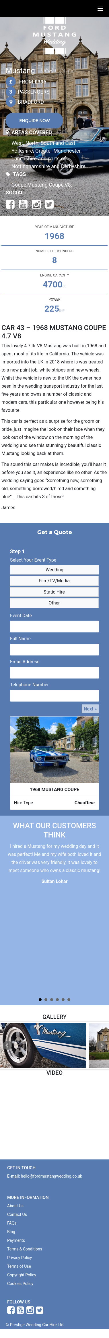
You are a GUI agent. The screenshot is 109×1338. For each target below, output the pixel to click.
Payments (16, 1240)
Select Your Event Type (33, 560)
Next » (90, 709)
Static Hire (52, 592)
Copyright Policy (21, 1275)
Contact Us (17, 1214)
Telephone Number (29, 684)
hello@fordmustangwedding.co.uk (51, 1176)
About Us (15, 1206)
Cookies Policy (20, 1283)
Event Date (21, 615)
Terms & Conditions (24, 1249)
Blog (11, 1231)
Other (52, 603)
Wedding (52, 570)
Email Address (24, 661)
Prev (7, 1045)
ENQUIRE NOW (34, 120)
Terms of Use (19, 1266)
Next (101, 1045)
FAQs (12, 1223)
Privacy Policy (19, 1257)
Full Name (20, 638)
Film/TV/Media (52, 580)
